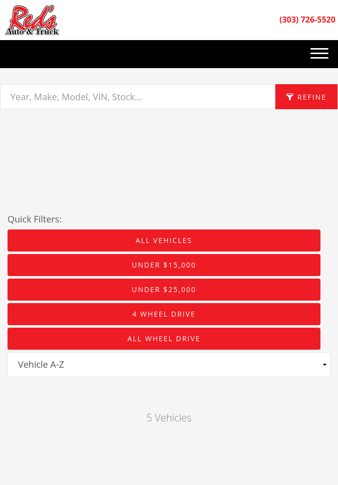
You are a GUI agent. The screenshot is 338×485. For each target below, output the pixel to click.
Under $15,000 (164, 265)
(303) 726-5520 (307, 19)
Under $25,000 (164, 289)
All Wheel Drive (164, 338)
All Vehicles (163, 240)
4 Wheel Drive (164, 314)
